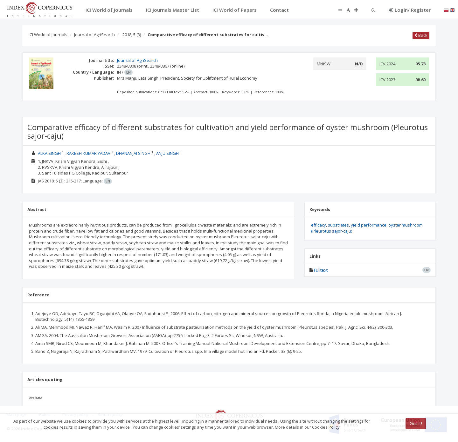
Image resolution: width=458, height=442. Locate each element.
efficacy (318, 225)
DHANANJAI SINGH (133, 153)
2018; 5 (131, 34)
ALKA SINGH (49, 153)
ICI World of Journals (48, 34)
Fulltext (321, 270)
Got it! (416, 423)
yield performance (368, 225)
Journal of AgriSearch (94, 34)
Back (420, 35)
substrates (338, 225)
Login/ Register (410, 10)
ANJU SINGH (167, 153)
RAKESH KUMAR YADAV (88, 153)
